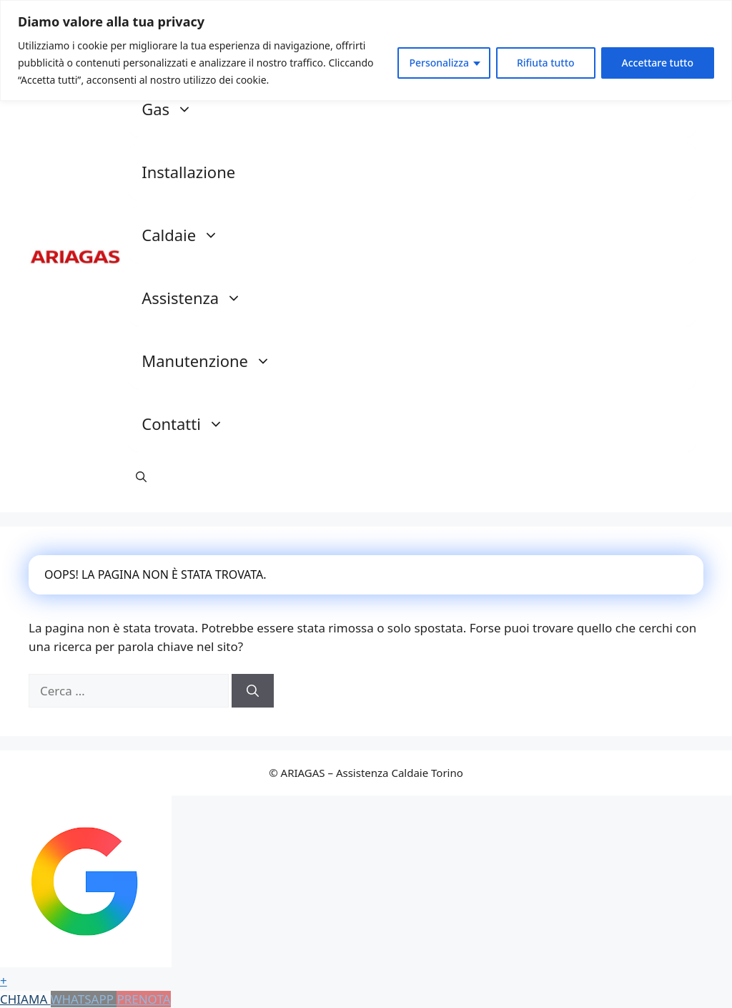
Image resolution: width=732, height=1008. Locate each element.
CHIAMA (25, 999)
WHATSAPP (84, 999)
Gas (174, 108)
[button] (141, 476)
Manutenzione (213, 360)
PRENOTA (143, 999)
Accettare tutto (657, 62)
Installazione (188, 171)
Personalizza (439, 62)
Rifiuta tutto (546, 62)
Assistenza (199, 297)
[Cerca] (253, 691)
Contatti (190, 423)
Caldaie (187, 234)
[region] (366, 50)
